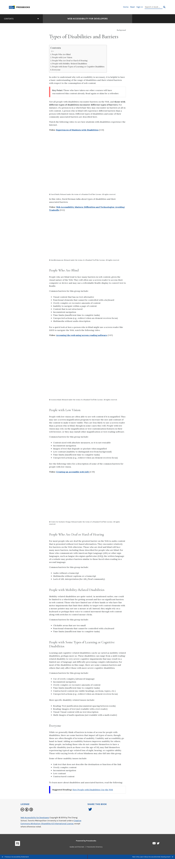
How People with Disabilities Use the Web (93, 789)
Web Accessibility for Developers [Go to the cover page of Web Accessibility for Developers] (87, 18)
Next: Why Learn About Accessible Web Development (152, 857)
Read (132, 7)
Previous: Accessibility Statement (15, 857)
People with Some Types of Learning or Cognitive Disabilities (78, 66)
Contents (21, 18)
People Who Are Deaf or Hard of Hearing (70, 60)
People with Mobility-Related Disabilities (69, 63)
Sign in (139, 7)
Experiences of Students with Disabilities (77, 130)
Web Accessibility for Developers (35, 817)
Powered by (86, 841)
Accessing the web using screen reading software (81, 335)
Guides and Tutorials (77, 847)
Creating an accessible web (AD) (72, 472)
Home (125, 7)
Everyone (56, 70)
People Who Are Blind (61, 54)
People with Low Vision (62, 57)
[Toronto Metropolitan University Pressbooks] (20, 7)
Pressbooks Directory (94, 847)
